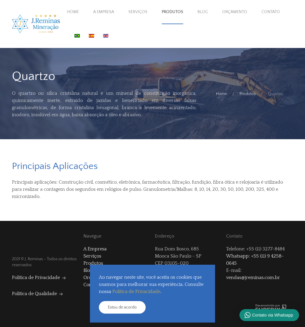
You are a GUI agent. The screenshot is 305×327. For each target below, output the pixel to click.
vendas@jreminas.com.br (253, 277)
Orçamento (234, 12)
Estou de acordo (122, 307)
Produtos (172, 12)
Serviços (137, 12)
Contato (271, 12)
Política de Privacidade (39, 277)
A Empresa (103, 12)
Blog (202, 12)
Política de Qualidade (38, 293)
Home (73, 12)
